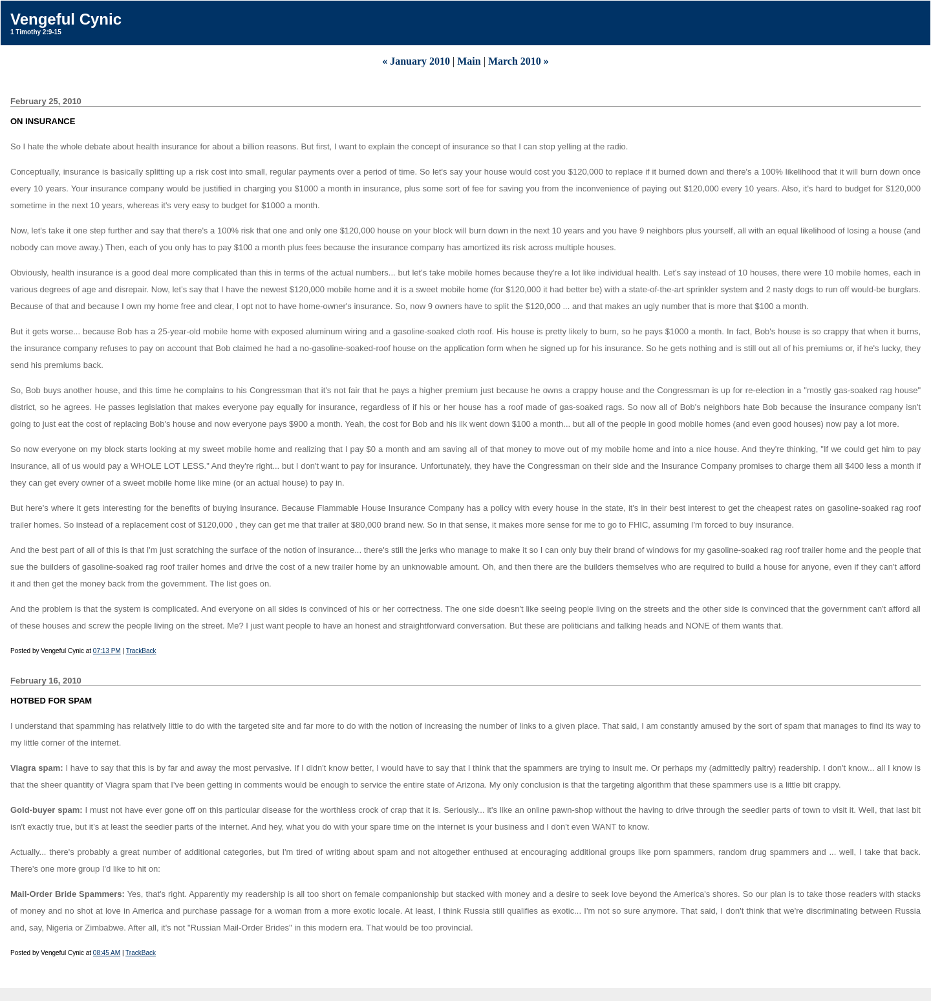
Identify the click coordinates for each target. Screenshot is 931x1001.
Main (468, 61)
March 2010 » (518, 61)
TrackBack (141, 650)
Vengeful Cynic (66, 19)
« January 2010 (416, 61)
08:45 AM (106, 952)
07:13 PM (107, 650)
